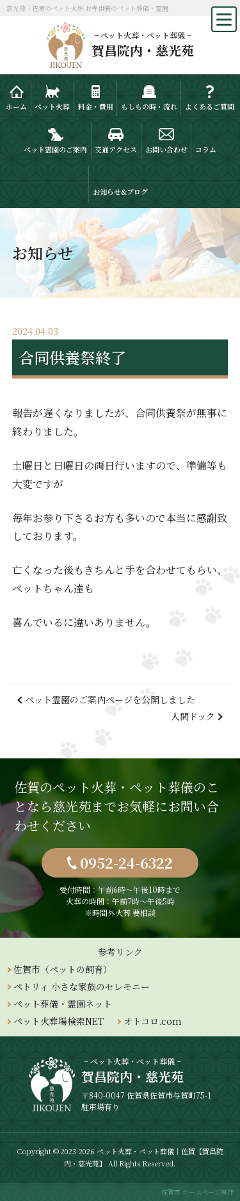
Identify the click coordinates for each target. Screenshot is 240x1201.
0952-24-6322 (126, 862)
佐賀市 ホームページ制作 (197, 1192)
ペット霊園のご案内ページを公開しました (110, 699)
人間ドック (193, 716)
